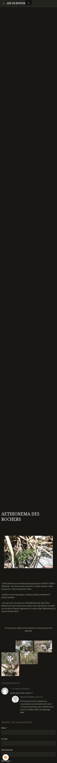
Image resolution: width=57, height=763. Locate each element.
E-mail (4, 739)
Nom (3, 728)
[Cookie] (6, 757)
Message (5, 761)
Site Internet (7, 750)
